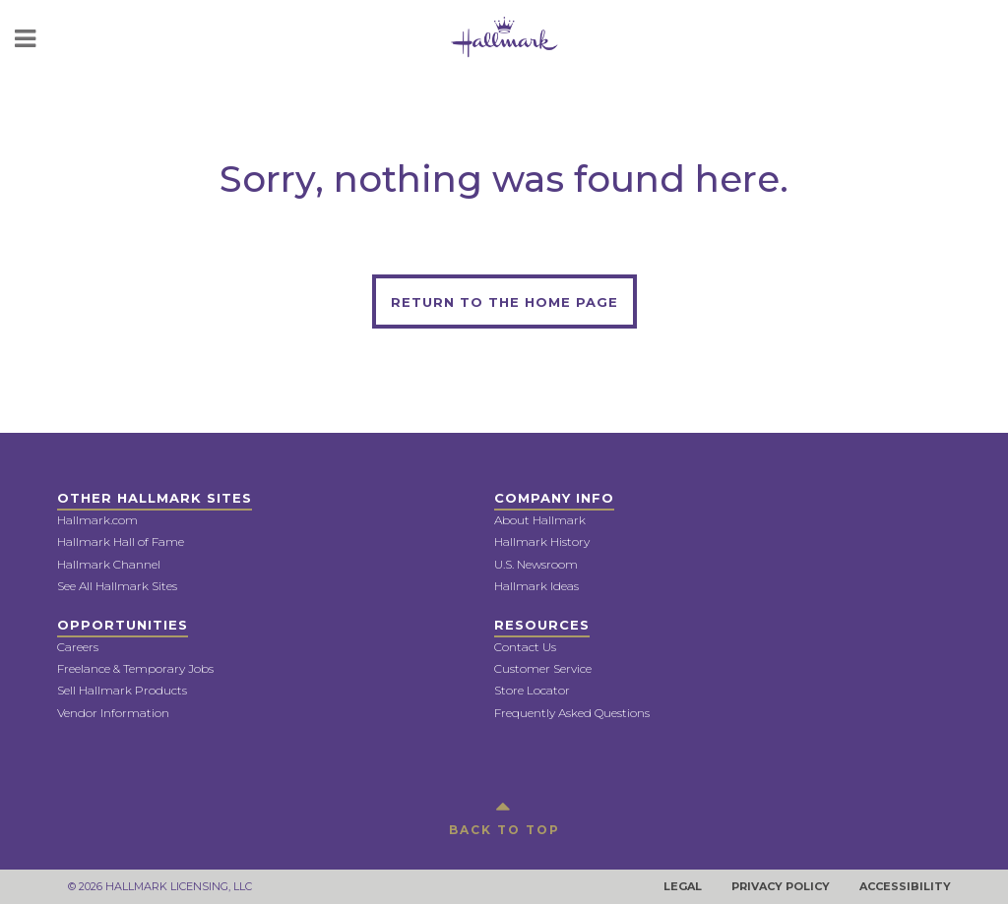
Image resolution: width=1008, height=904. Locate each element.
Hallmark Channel (108, 564)
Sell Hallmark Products (122, 690)
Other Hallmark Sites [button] (154, 498)
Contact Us (525, 646)
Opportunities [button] (122, 625)
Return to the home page (504, 302)
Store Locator (532, 690)
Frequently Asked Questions (572, 712)
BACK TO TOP (504, 815)
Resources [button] (542, 625)
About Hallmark (540, 519)
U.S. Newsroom (536, 564)
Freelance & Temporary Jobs (135, 668)
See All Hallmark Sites (117, 585)
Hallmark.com (97, 519)
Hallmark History (542, 541)
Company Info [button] (554, 498)
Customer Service (543, 668)
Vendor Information (113, 712)
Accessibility (905, 886)
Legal (682, 886)
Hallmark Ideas (536, 585)
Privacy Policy (780, 886)
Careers (77, 646)
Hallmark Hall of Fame (120, 541)
